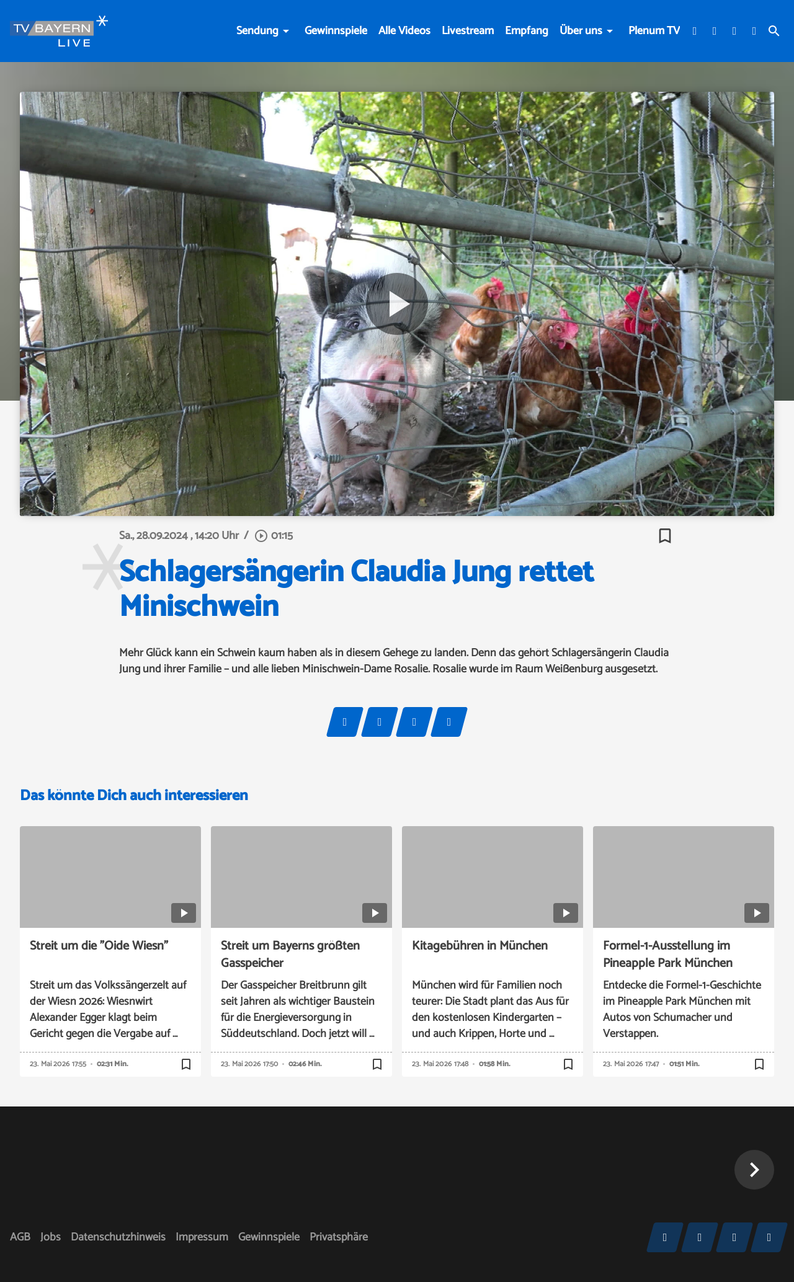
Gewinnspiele (336, 31)
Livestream (468, 31)
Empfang (526, 31)
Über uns (581, 31)
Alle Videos (404, 31)
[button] (754, 1170)
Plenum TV (654, 31)
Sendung (257, 31)
